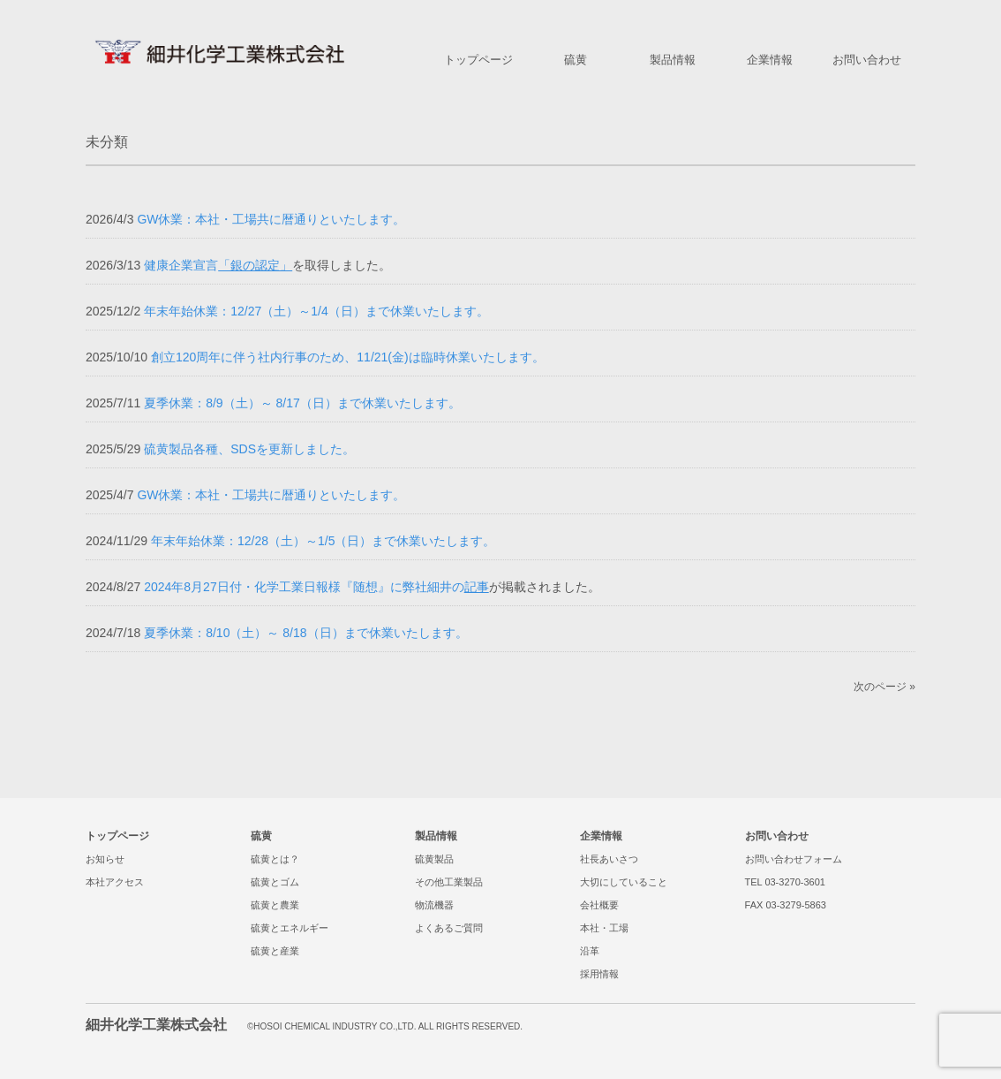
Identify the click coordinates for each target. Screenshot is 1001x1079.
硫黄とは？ (275, 859)
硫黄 (261, 836)
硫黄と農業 (275, 905)
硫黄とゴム (275, 882)
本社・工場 (604, 928)
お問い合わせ (777, 836)
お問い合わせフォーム (793, 859)
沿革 (589, 951)
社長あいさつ (609, 859)
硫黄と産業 (275, 951)
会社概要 (599, 905)
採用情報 (599, 974)
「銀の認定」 (255, 265)
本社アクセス (115, 882)
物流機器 (434, 905)
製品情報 (436, 836)
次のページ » (884, 686)
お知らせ (105, 859)
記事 (476, 587)
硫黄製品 (434, 859)
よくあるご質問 (449, 928)
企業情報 (601, 836)
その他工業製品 (449, 882)
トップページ (117, 836)
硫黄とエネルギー (289, 928)
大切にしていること (623, 882)
